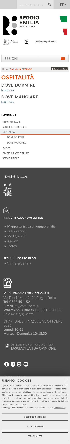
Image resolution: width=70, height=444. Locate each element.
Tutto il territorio (59, 69)
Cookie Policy (59, 407)
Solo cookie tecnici (35, 417)
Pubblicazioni (16, 231)
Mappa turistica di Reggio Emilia (31, 226)
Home (5, 69)
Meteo (12, 246)
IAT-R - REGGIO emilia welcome (26, 292)
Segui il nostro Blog (19, 258)
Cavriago (8, 115)
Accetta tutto (35, 426)
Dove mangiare (19, 96)
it (62, 4)
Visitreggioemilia (19, 263)
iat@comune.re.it (26, 306)
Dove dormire (18, 84)
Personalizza (35, 436)
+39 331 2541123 (48, 310)
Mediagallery (16, 236)
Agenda (12, 241)
